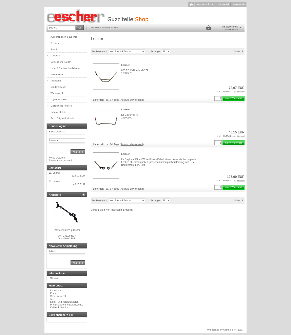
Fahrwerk (55, 55)
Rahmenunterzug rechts (67, 230)
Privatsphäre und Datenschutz (66, 304)
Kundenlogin (205, 4)
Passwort (54, 140)
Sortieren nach (99, 51)
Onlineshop (213, 330)
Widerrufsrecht (58, 296)
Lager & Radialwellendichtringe (66, 68)
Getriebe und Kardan (61, 62)
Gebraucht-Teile (58, 112)
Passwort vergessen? (60, 160)
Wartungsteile (57, 93)
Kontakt (54, 293)
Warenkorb (239, 4)
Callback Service (59, 307)
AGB (52, 299)
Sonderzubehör (58, 87)
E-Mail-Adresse (57, 131)
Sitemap (54, 278)
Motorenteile (57, 74)
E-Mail (52, 251)
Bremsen (55, 43)
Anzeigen (155, 51)
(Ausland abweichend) (132, 99)
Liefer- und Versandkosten (64, 301)
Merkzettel (223, 4)
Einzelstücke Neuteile (61, 106)
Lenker (125, 65)
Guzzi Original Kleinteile (62, 118)
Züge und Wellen (59, 99)
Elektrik (54, 49)
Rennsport (56, 80)
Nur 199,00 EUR (66, 237)
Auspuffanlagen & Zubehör (64, 37)
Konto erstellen (57, 157)
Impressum (56, 290)
